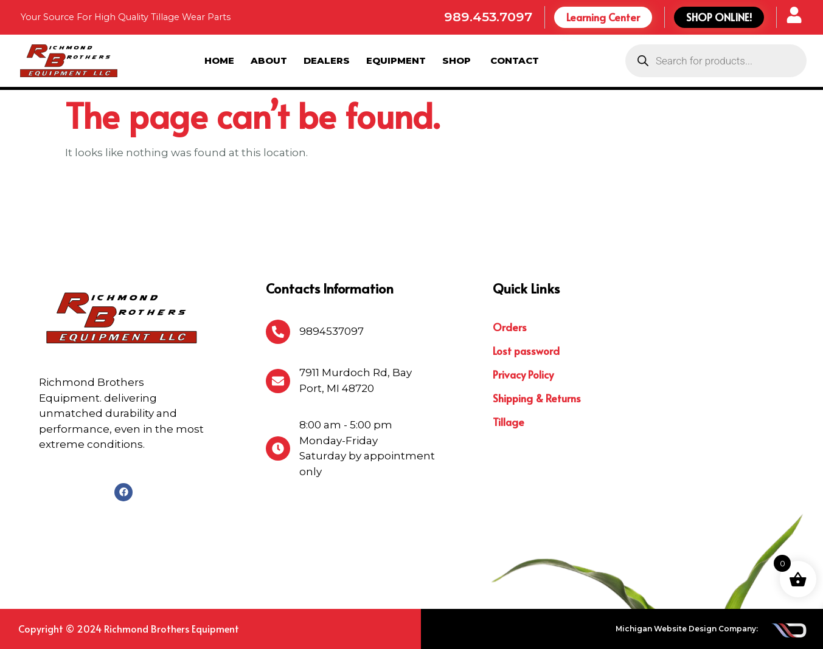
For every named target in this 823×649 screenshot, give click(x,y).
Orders (510, 327)
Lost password (526, 350)
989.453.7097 (488, 16)
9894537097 (331, 331)
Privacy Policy (523, 374)
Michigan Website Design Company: (687, 628)
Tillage (508, 421)
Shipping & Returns (537, 398)
